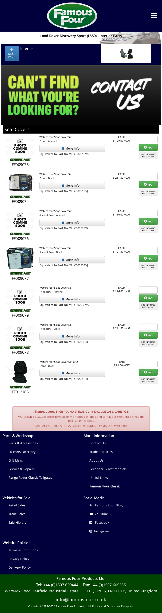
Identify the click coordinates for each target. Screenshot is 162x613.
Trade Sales (16, 514)
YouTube (98, 514)
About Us (96, 460)
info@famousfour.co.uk (81, 599)
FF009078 (20, 352)
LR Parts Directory (22, 452)
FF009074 (20, 201)
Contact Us (97, 443)
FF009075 (20, 164)
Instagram (99, 531)
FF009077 (20, 278)
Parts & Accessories (23, 443)
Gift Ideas (15, 460)
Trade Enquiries (101, 452)
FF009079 (20, 315)
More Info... (72, 148)
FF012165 (20, 391)
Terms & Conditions (23, 550)
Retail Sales (17, 505)
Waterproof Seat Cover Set (56, 137)
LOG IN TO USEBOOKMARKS (148, 155)
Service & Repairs (21, 469)
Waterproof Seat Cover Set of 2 (58, 362)
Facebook (99, 522)
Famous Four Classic (104, 486)
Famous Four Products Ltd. (81, 578)
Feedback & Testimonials (108, 469)
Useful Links (98, 477)
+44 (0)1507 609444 (60, 584)
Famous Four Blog (106, 505)
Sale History (17, 522)
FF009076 (20, 238)
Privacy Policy (18, 559)
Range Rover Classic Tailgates (30, 477)
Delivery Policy (19, 567)
